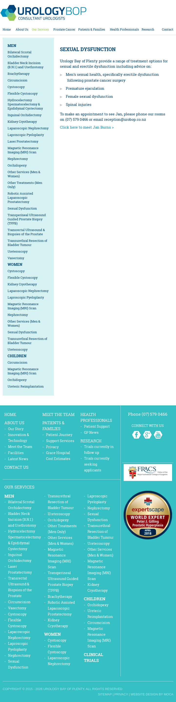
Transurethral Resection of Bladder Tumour (27, 242)
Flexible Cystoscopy (23, 93)
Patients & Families (91, 29)
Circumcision (17, 80)
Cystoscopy (16, 87)
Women (15, 264)
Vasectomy (16, 258)
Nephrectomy (18, 158)
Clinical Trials (93, 657)
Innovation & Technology (18, 437)
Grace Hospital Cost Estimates (58, 455)
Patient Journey (59, 434)
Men (12, 45)
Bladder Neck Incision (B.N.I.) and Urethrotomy (25, 65)
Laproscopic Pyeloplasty (26, 135)
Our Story (16, 428)
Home (7, 29)
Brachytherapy (18, 73)
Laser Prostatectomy (23, 141)
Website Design (144, 694)
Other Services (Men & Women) (24, 174)
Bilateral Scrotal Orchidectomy (19, 54)
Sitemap (105, 694)
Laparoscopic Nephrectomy (28, 128)
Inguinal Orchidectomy (24, 115)
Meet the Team (20, 446)
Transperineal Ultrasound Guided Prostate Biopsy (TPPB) (27, 219)
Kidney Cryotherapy (22, 121)
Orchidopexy (17, 165)
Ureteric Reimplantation (26, 386)
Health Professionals (124, 29)
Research (148, 29)
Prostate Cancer (64, 29)
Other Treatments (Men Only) (25, 184)
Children (17, 355)
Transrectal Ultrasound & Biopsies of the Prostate (26, 232)
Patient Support (97, 426)
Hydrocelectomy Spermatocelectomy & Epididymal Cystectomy (25, 104)
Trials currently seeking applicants (96, 464)
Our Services (40, 29)
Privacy (52, 447)
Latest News (18, 459)
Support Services (60, 440)
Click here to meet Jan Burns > (87, 127)
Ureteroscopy (18, 251)
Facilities (16, 452)
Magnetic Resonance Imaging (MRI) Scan (23, 150)
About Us (22, 29)
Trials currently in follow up (99, 449)
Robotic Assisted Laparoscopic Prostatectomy (20, 197)
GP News (91, 432)
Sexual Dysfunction (22, 208)
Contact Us (16, 467)
